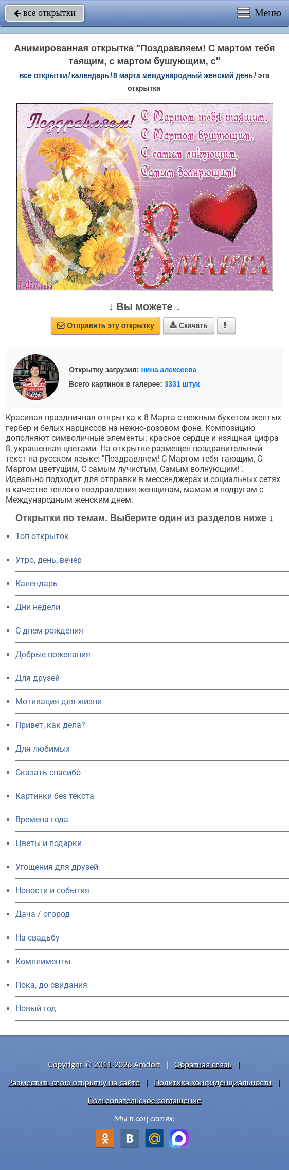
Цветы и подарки (48, 843)
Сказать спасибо (48, 772)
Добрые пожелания (53, 654)
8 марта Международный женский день (183, 75)
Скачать (189, 325)
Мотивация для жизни (58, 701)
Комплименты (42, 961)
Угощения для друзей (56, 867)
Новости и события (52, 890)
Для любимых (42, 749)
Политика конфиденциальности (213, 1082)
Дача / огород (42, 914)
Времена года (41, 819)
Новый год (35, 1008)
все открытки (45, 13)
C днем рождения (49, 631)
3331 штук (182, 384)
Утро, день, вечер (48, 560)
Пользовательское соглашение (144, 1100)
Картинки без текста (54, 796)
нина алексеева (168, 370)
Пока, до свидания (51, 985)
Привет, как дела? (50, 725)
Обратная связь (203, 1064)
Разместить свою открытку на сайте (74, 1082)
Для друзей (37, 678)
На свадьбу (37, 938)
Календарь (90, 75)
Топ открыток (42, 536)
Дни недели (37, 607)
